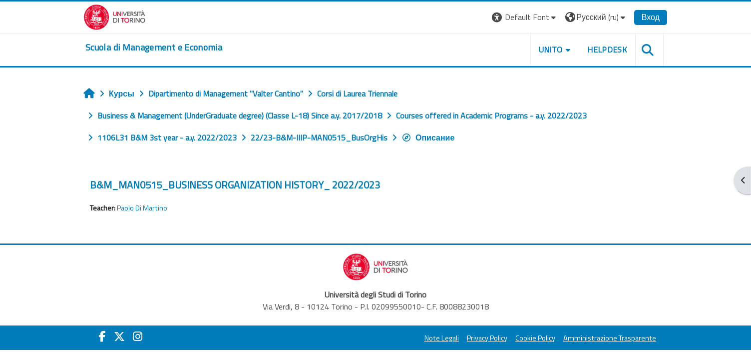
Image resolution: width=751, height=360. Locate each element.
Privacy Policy (487, 338)
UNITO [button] (551, 50)
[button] (525, 17)
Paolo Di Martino (142, 208)
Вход (651, 17)
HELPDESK (607, 50)
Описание (427, 138)
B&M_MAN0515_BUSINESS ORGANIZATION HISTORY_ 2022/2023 (235, 184)
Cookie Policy (535, 338)
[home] (153, 47)
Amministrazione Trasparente (609, 338)
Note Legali (441, 338)
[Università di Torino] (114, 16)
